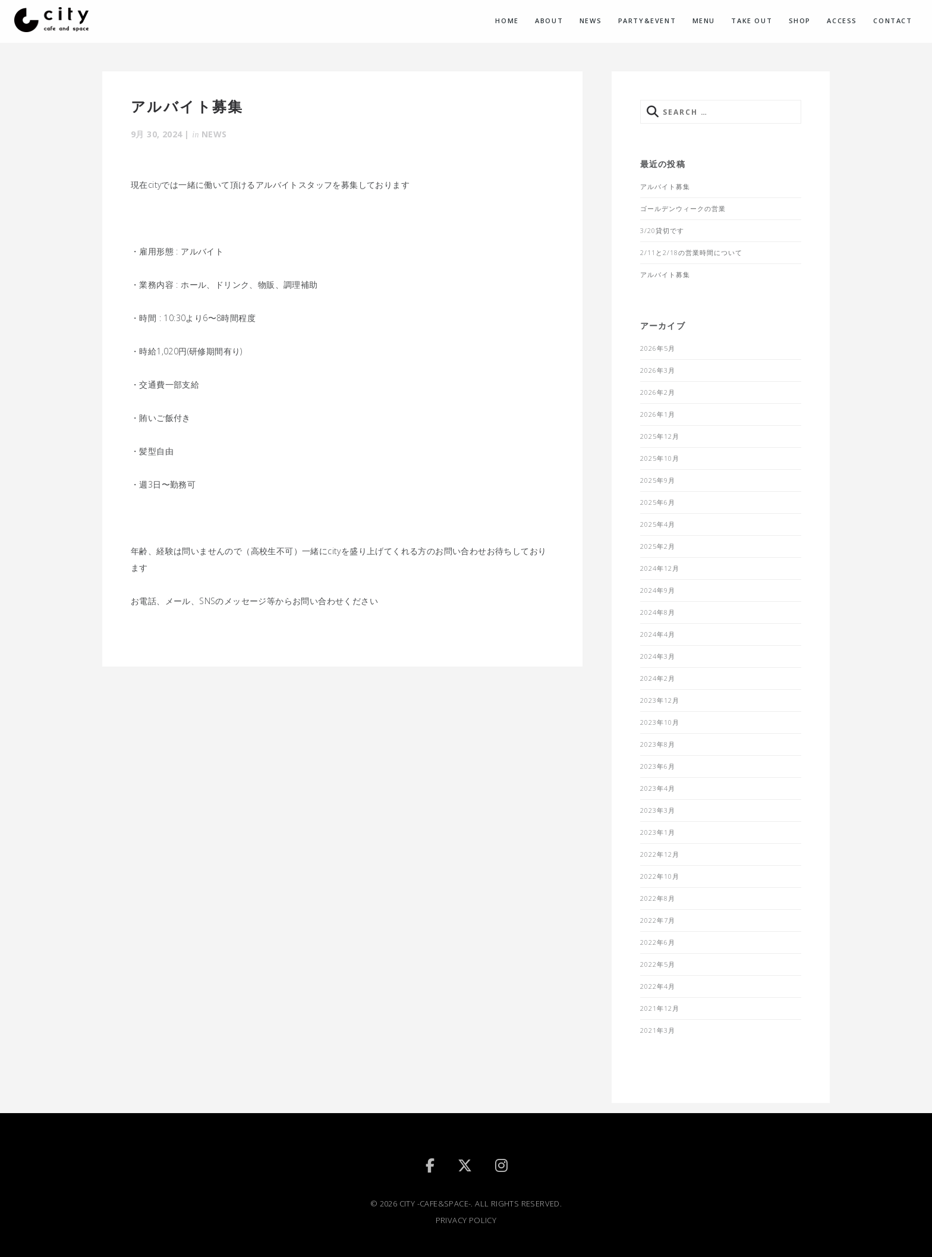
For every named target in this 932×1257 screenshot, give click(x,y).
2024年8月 (657, 612)
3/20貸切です (662, 230)
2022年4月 (657, 986)
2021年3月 (657, 1030)
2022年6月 (657, 942)
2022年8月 (657, 898)
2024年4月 (657, 634)
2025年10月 (659, 458)
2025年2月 (657, 546)
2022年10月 (659, 876)
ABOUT (549, 20)
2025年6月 (657, 502)
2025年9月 (657, 480)
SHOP (800, 20)
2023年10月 (659, 722)
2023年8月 (657, 744)
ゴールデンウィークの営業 (683, 208)
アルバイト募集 (665, 186)
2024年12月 (659, 568)
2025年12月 (659, 436)
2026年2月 (657, 392)
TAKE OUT (751, 20)
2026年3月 (657, 370)
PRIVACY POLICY (466, 1220)
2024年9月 (657, 590)
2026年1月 (657, 414)
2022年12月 (659, 854)
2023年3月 (657, 810)
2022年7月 (657, 920)
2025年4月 (657, 524)
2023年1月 (657, 832)
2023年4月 (657, 788)
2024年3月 (657, 656)
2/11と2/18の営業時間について (691, 252)
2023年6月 (657, 766)
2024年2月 (657, 678)
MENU (703, 20)
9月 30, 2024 (156, 134)
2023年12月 (659, 700)
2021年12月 (659, 1008)
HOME (506, 20)
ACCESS (842, 20)
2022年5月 (657, 964)
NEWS (591, 20)
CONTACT (892, 20)
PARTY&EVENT (647, 20)
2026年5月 (657, 348)
